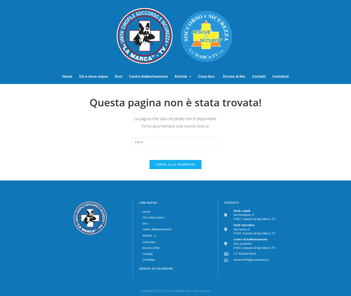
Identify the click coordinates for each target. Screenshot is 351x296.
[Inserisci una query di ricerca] (175, 141)
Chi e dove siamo (93, 76)
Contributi (280, 76)
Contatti (258, 76)
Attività (183, 76)
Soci (118, 76)
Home (67, 76)
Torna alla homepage (175, 164)
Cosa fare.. (207, 76)
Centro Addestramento (148, 76)
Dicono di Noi (234, 76)
